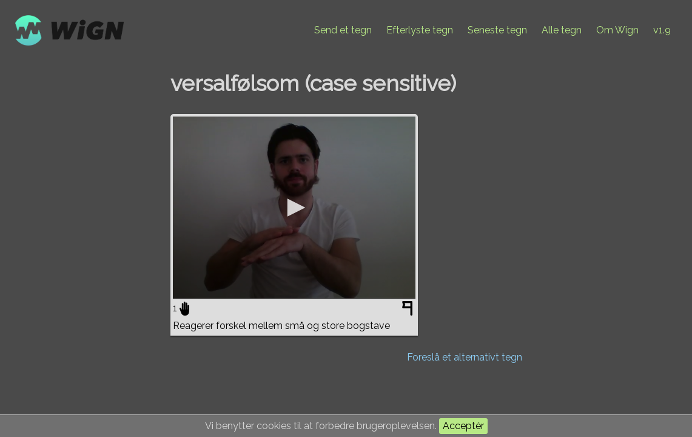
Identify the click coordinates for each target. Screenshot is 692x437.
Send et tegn (343, 30)
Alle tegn (562, 30)
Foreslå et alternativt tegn (464, 357)
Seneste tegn (497, 30)
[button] (294, 207)
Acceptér (463, 426)
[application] (294, 208)
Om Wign (617, 30)
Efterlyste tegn (419, 30)
